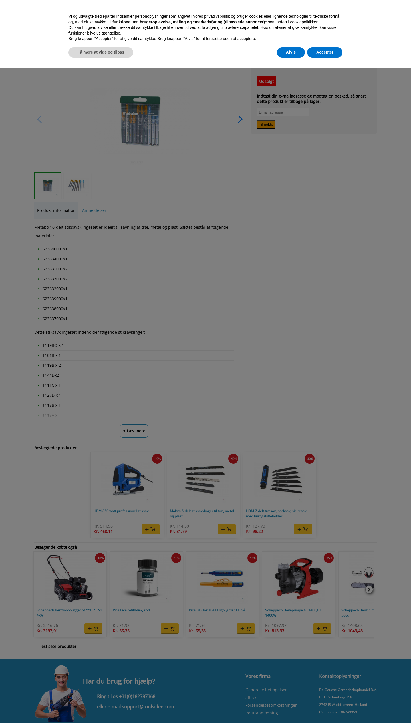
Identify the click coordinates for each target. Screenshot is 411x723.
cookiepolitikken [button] (304, 22)
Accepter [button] (324, 52)
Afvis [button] (291, 52)
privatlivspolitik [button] (217, 16)
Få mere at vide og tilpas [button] (101, 52)
